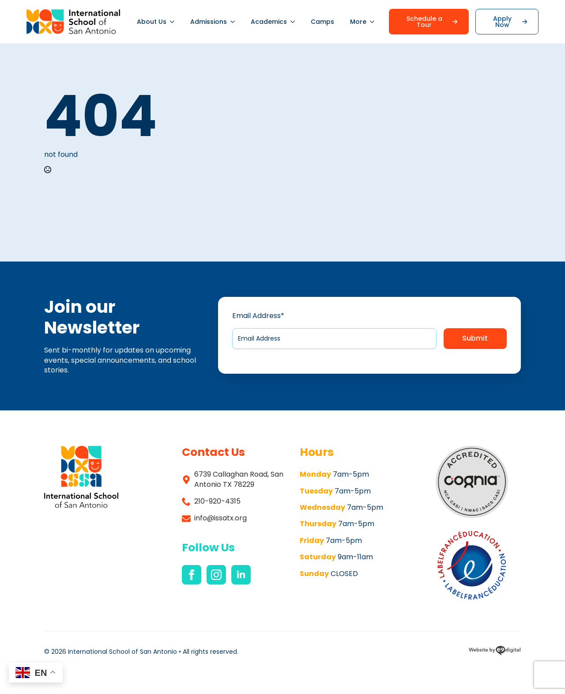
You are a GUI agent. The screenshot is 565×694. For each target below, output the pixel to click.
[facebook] (191, 574)
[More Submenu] (374, 21)
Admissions (208, 21)
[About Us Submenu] (174, 21)
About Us (151, 21)
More (358, 21)
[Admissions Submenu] (235, 21)
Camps (322, 21)
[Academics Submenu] (295, 21)
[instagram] (216, 574)
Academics (269, 21)
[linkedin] (241, 574)
